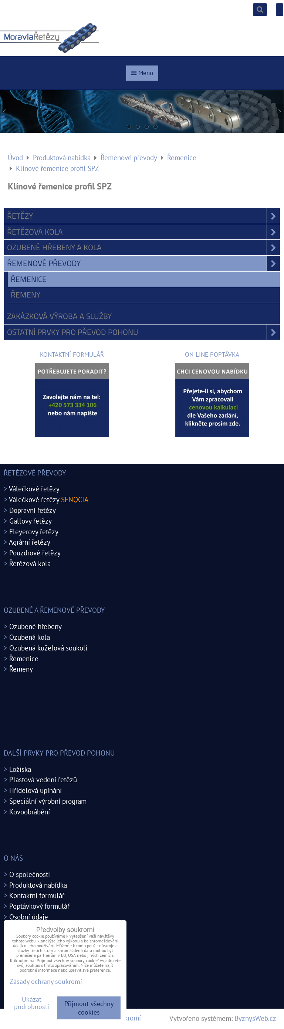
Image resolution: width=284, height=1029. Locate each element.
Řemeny (25, 294)
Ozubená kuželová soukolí (48, 647)
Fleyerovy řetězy (33, 531)
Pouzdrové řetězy (35, 552)
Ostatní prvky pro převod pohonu (143, 332)
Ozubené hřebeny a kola (143, 247)
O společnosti (29, 874)
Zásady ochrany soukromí (46, 981)
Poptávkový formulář (39, 906)
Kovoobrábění (29, 811)
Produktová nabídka (38, 885)
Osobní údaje (28, 916)
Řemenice (29, 279)
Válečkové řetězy (34, 488)
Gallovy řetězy (30, 520)
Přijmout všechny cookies (89, 1007)
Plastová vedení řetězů (43, 779)
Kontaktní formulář (36, 895)
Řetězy (143, 216)
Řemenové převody (143, 263)
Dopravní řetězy (32, 510)
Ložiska (20, 769)
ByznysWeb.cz (255, 1018)
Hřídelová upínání (35, 790)
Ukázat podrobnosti (31, 1003)
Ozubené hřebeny (35, 626)
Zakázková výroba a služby (59, 316)
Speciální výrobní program (48, 801)
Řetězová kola (143, 232)
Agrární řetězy (29, 542)
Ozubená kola (29, 637)
